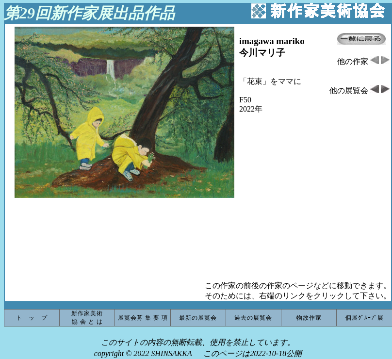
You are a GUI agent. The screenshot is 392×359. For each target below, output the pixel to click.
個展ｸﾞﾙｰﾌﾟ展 (364, 317)
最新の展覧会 (198, 317)
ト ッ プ (32, 317)
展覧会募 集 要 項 (143, 317)
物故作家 (309, 317)
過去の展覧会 (253, 317)
